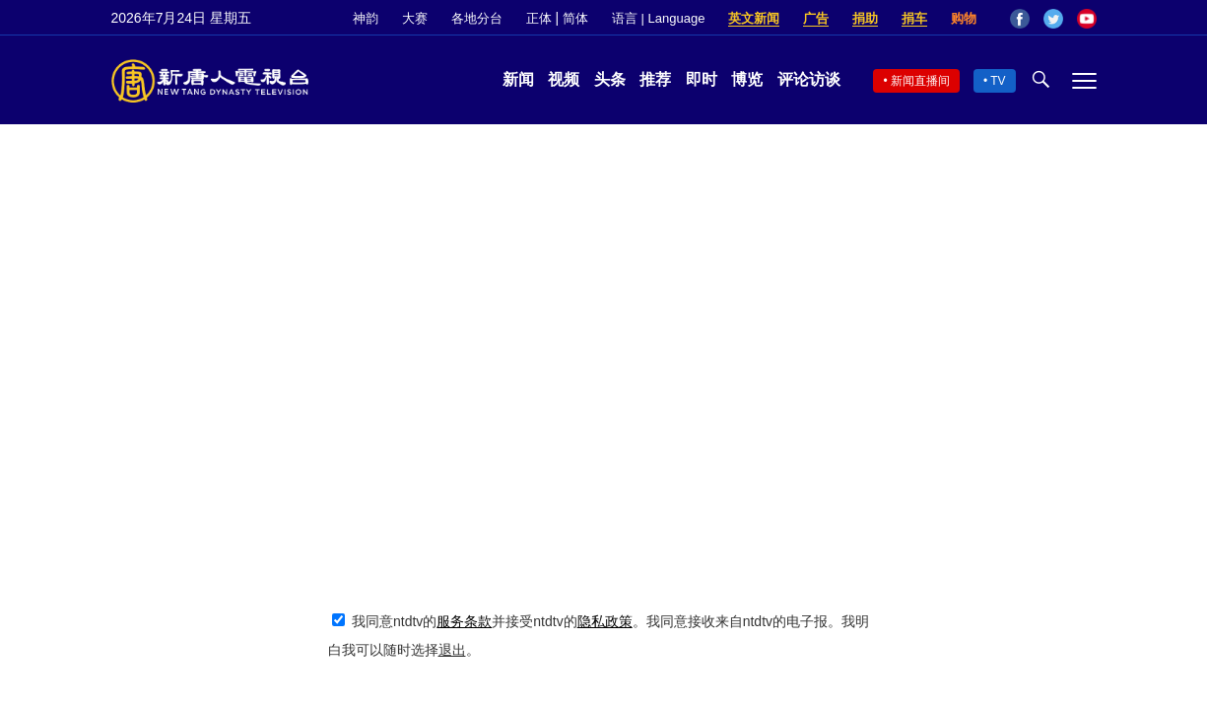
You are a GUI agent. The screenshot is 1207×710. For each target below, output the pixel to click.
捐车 (914, 18)
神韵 (365, 18)
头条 (610, 79)
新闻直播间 (920, 81)
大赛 (415, 18)
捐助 (865, 18)
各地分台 (477, 18)
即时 (701, 79)
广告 (816, 18)
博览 (747, 79)
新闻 (518, 79)
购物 (963, 18)
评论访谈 (808, 79)
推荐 (655, 79)
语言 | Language (658, 18)
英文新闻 (753, 18)
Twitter (1053, 19)
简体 (575, 18)
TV (997, 81)
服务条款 (464, 621)
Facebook (1020, 19)
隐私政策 (605, 621)
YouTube (1087, 19)
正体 (539, 18)
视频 (563, 79)
